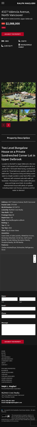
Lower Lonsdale (6, 378)
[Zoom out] (34, 258)
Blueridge (4, 370)
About (3, 363)
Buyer (3, 353)
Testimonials (5, 357)
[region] (18, 272)
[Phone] (18, 316)
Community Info (6, 361)
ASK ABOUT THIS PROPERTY (13, 34)
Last (20, 302)
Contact (4, 364)
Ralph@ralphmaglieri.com (14, 402)
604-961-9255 (10, 400)
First (3, 302)
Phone (4, 313)
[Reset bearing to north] (34, 261)
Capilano (4, 374)
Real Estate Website (24, 410)
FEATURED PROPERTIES (8, 368)
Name (4, 296)
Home (3, 351)
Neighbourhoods (7, 359)
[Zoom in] (34, 256)
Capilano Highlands (8, 376)
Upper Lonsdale (6, 380)
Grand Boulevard (7, 372)
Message (5, 323)
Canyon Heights (6, 382)
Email (4, 305)
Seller (3, 355)
